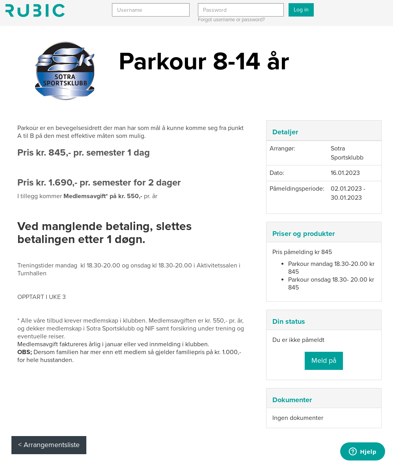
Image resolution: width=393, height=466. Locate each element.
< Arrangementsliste (49, 444)
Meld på (323, 360)
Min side (35, 10)
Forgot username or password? (231, 20)
